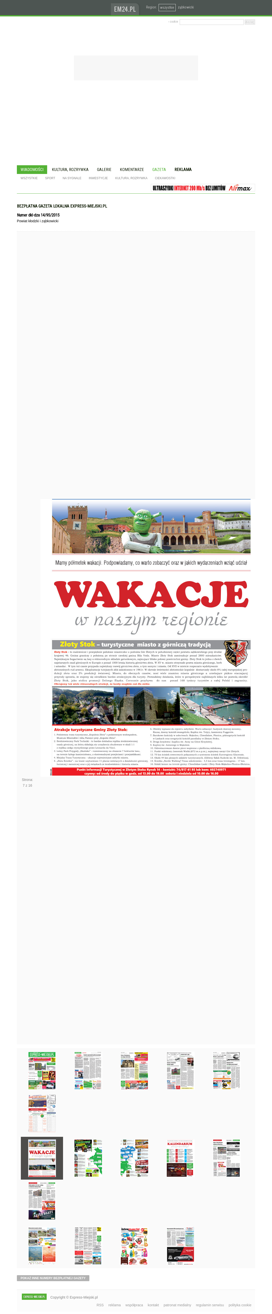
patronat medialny (177, 1305)
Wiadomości (32, 169)
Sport (50, 178)
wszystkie (167, 7)
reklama (114, 1305)
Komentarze (132, 169)
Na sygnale (72, 178)
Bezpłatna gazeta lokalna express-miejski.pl (62, 206)
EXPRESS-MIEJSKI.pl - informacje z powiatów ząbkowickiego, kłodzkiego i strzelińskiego (64, 7)
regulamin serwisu (210, 1305)
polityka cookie (240, 1305)
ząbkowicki (186, 7)
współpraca (134, 1305)
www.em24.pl (126, 7)
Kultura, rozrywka (70, 169)
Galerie (104, 169)
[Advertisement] (136, 123)
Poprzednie (27, 374)
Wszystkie (29, 178)
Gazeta (159, 169)
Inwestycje (98, 178)
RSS (100, 1305)
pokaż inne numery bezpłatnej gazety (53, 1278)
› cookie (173, 21)
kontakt (153, 1305)
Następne (27, 917)
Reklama (183, 169)
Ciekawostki (165, 178)
